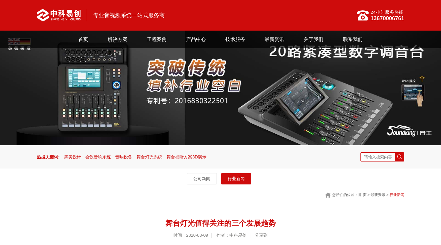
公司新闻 (201, 178)
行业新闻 (236, 178)
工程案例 (157, 39)
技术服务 (235, 39)
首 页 (362, 195)
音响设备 (123, 156)
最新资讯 (274, 39)
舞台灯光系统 (149, 156)
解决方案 (117, 39)
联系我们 (353, 39)
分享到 (261, 235)
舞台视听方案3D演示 (186, 156)
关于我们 (313, 39)
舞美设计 (72, 156)
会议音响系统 (98, 156)
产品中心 (196, 39)
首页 (83, 39)
